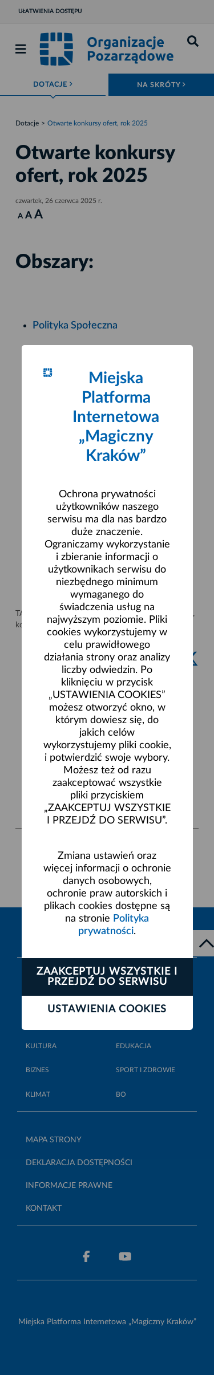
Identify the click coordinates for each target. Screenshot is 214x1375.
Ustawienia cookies (107, 1009)
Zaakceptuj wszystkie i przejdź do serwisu (107, 977)
